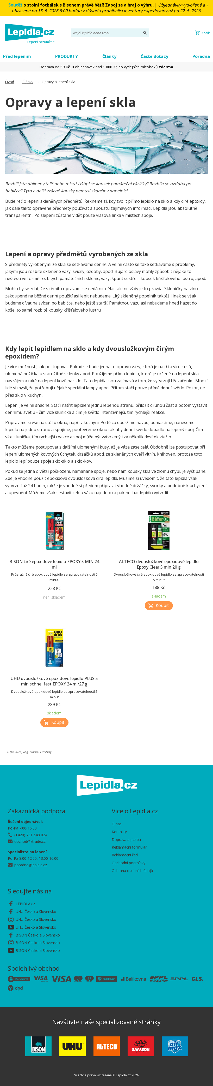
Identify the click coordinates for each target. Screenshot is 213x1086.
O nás (117, 823)
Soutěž (15, 5)
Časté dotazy (154, 56)
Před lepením (17, 56)
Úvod (9, 81)
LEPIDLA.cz (25, 903)
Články (109, 56)
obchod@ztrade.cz (30, 841)
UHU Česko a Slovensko (36, 911)
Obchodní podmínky (128, 862)
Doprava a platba (126, 839)
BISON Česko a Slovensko (38, 935)
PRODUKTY (66, 56)
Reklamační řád (125, 854)
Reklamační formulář (129, 847)
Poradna (201, 56)
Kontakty (119, 831)
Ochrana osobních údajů (132, 870)
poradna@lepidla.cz (30, 864)
